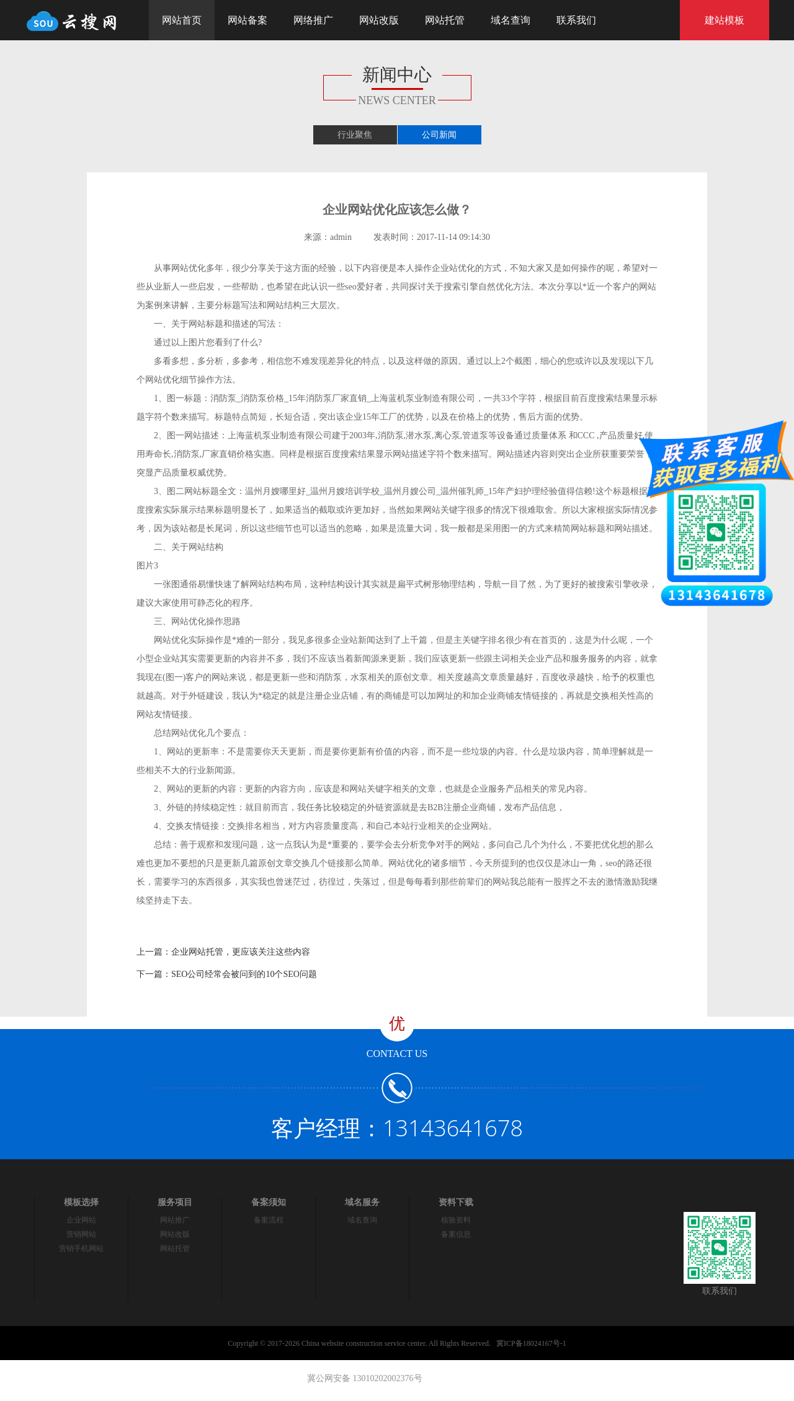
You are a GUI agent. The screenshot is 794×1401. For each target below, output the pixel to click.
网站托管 (445, 20)
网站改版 (379, 20)
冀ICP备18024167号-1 (531, 1343)
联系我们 (576, 20)
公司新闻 (439, 134)
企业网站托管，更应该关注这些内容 (240, 952)
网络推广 (313, 20)
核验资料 (456, 1220)
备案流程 (268, 1220)
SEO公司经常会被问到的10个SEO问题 (244, 974)
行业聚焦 (354, 134)
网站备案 (247, 20)
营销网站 (81, 1234)
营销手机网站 (81, 1248)
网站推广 (175, 1220)
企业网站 (81, 1220)
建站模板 (724, 20)
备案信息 (456, 1234)
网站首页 (182, 20)
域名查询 (510, 20)
